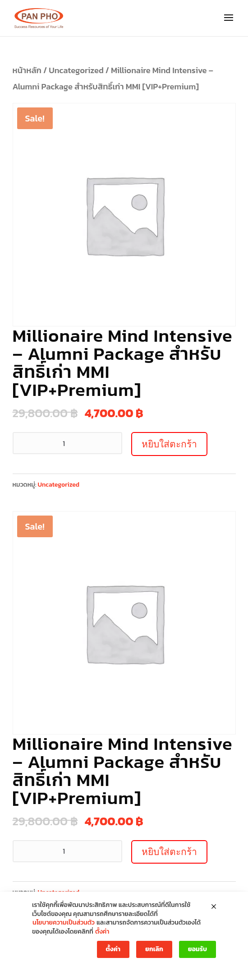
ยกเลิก (154, 949)
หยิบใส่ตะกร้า (169, 444)
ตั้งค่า (102, 931)
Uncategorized (76, 70)
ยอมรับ (197, 949)
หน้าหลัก (27, 70)
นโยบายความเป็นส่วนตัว (63, 922)
